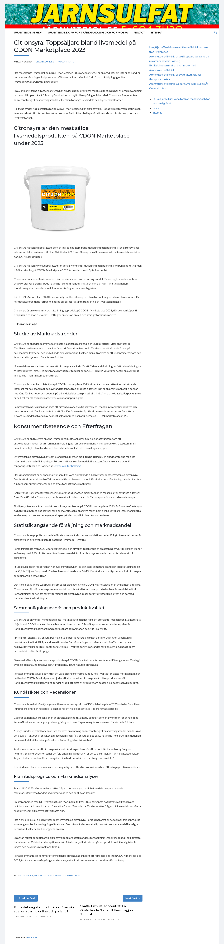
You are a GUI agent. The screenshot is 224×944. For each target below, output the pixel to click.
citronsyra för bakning (67, 465)
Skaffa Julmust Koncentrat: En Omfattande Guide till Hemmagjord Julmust (107, 910)
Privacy (139, 32)
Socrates (32, 937)
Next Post (132, 898)
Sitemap (157, 32)
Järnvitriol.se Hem (28, 32)
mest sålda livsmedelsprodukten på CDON (57, 875)
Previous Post (25, 898)
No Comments (66, 61)
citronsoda (27, 875)
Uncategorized (45, 61)
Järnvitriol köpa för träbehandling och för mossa (88, 32)
